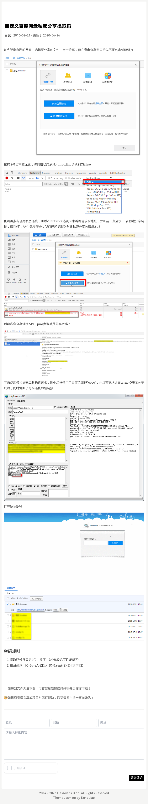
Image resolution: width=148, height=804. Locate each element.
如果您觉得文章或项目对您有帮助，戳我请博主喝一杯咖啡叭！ (49, 698)
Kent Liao (88, 798)
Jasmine (70, 798)
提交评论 (136, 778)
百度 (8, 35)
